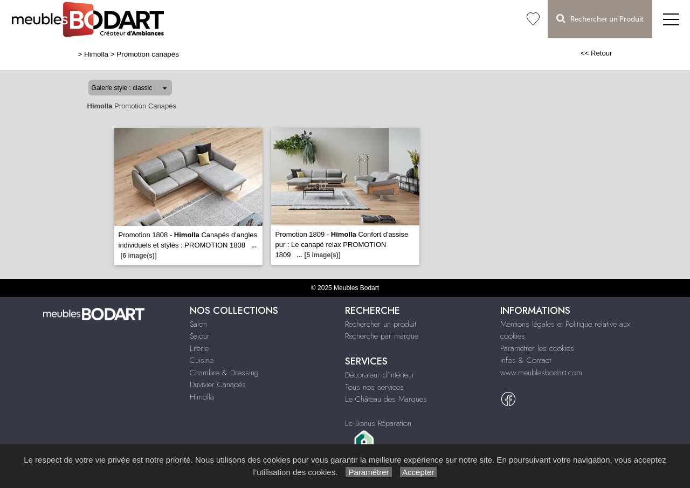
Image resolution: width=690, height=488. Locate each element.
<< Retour (596, 53)
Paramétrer (368, 472)
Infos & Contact (525, 360)
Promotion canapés (147, 54)
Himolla (96, 54)
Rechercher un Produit (600, 18)
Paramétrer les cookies (537, 348)
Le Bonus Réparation (378, 423)
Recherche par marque (381, 336)
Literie (199, 348)
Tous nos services (374, 387)
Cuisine (201, 360)
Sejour (200, 336)
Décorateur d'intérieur (380, 375)
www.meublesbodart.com (541, 373)
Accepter (419, 472)
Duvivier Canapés (218, 384)
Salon (198, 324)
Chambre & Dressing (224, 373)
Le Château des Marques (386, 399)
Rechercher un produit (380, 324)
